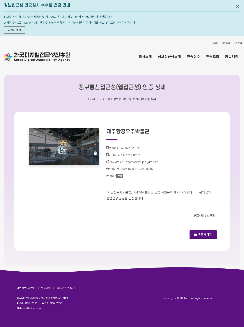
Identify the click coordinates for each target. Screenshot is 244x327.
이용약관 (45, 288)
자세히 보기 (14, 30)
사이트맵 (238, 43)
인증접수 (193, 56)
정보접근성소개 (169, 56)
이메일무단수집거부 (66, 288)
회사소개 (145, 56)
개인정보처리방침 (26, 288)
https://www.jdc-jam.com (142, 162)
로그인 (215, 43)
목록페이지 (203, 234)
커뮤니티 (231, 56)
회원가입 (226, 43)
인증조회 (212, 56)
